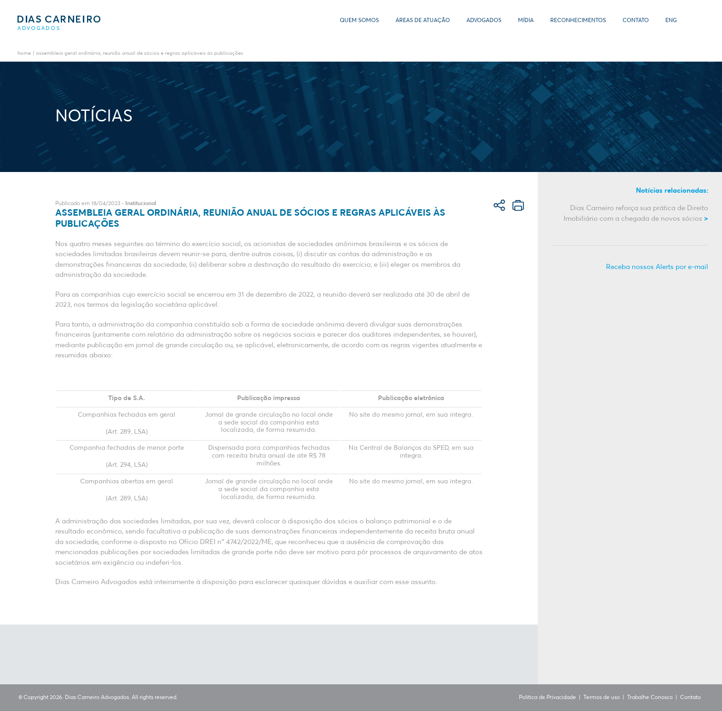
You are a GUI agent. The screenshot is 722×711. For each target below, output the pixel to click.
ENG (671, 20)
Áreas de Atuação (423, 20)
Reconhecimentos (578, 20)
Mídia (526, 20)
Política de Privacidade (547, 697)
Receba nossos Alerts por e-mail (657, 267)
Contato (636, 20)
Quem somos (359, 20)
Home (24, 53)
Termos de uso (601, 697)
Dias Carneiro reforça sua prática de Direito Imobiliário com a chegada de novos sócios (636, 213)
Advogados (483, 20)
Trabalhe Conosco (650, 697)
